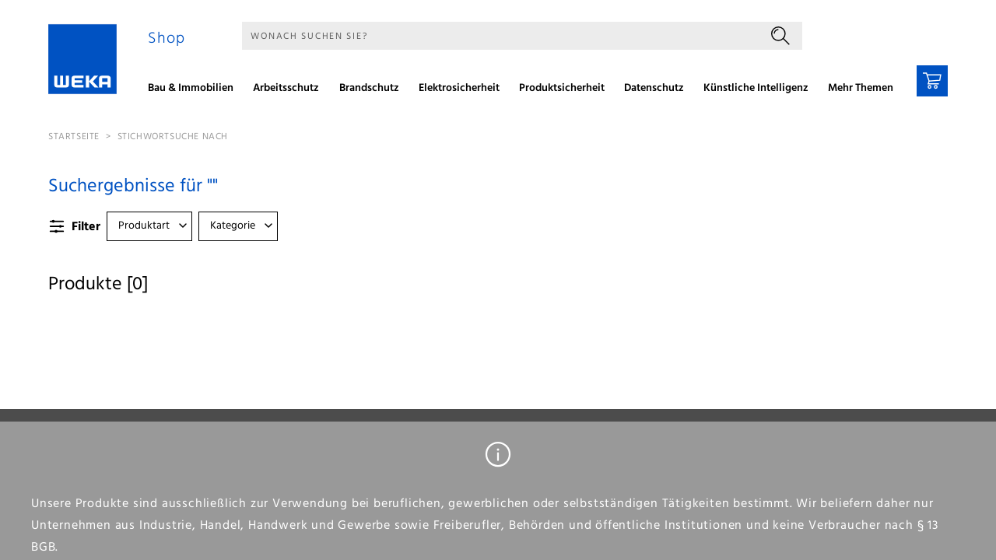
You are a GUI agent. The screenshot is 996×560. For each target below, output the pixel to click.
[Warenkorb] (932, 80)
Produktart (144, 226)
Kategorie (232, 226)
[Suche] (500, 36)
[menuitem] (196, 90)
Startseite (74, 137)
